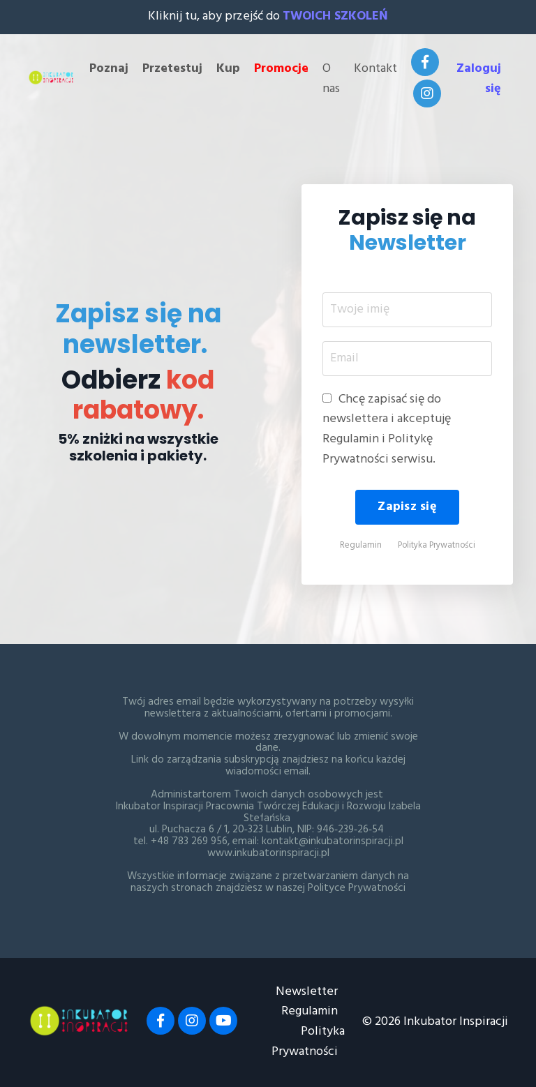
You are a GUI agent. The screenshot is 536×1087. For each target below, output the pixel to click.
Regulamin (361, 546)
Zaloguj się (478, 79)
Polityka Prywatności (436, 546)
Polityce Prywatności (356, 888)
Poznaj (108, 69)
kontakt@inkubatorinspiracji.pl (332, 841)
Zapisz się (407, 507)
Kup (228, 69)
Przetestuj (172, 69)
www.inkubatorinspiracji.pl (268, 853)
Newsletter (307, 992)
